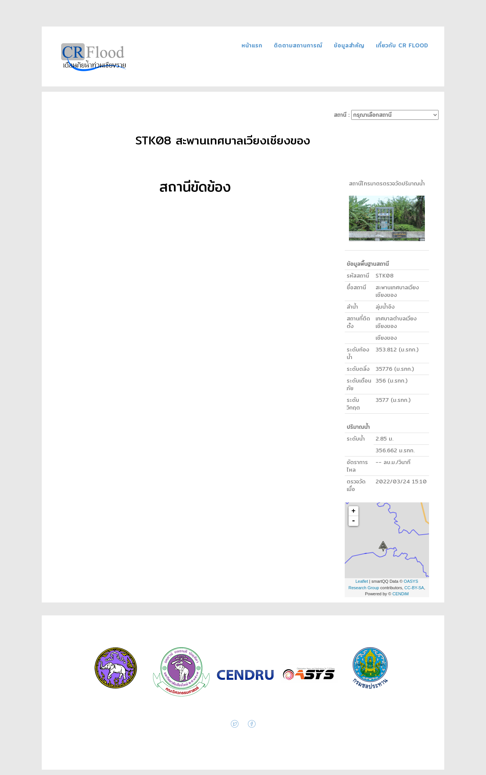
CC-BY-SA (414, 587)
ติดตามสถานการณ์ (299, 45)
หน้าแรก (253, 45)
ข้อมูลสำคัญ (350, 45)
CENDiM (401, 593)
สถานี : (386, 115)
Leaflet (361, 581)
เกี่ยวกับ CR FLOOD (402, 45)
